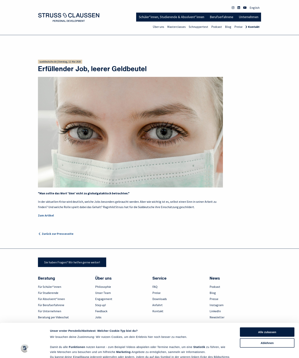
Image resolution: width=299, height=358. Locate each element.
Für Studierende (48, 293)
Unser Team (103, 293)
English (255, 8)
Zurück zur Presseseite (57, 234)
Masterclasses (176, 27)
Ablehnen (267, 315)
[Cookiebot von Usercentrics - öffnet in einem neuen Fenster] (24, 350)
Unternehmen (248, 17)
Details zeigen (59, 350)
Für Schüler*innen (49, 287)
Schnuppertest (198, 27)
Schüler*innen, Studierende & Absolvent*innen (171, 17)
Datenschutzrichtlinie (65, 339)
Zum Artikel (46, 215)
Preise (238, 27)
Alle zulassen (267, 305)
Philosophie (103, 287)
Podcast (216, 27)
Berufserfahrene (221, 17)
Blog (228, 27)
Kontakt (254, 27)
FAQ (155, 287)
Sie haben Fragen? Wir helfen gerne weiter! (72, 262)
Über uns (158, 27)
